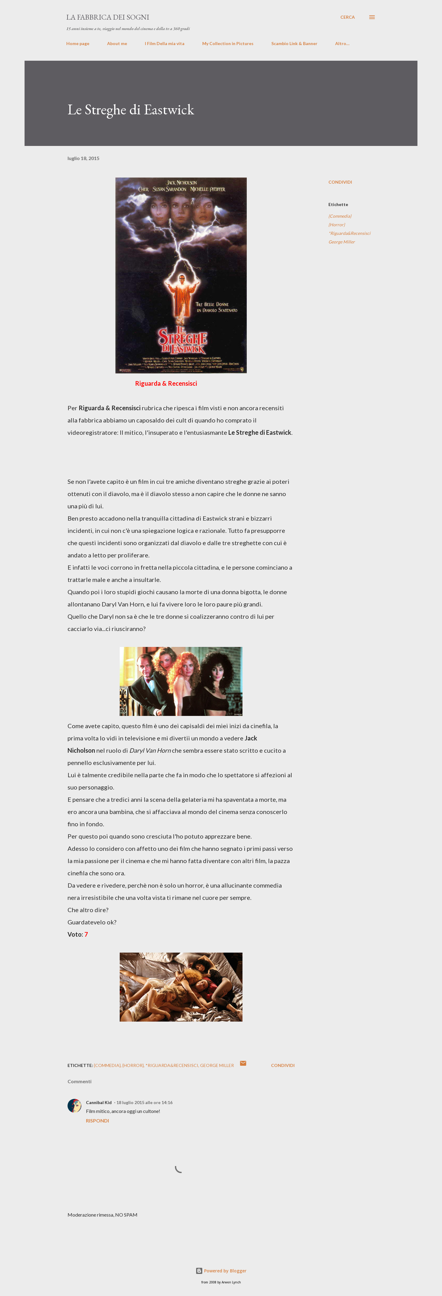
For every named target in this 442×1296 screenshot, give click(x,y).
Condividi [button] (340, 182)
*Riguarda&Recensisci (349, 233)
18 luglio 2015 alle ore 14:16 (144, 1102)
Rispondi (97, 1120)
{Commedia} (339, 216)
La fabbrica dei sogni (107, 17)
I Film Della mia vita (164, 43)
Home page (77, 43)
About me (117, 43)
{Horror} (336, 224)
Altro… (342, 43)
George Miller (341, 241)
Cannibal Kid (99, 1102)
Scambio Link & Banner (294, 43)
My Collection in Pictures (228, 43)
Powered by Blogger (221, 1271)
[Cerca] (347, 17)
